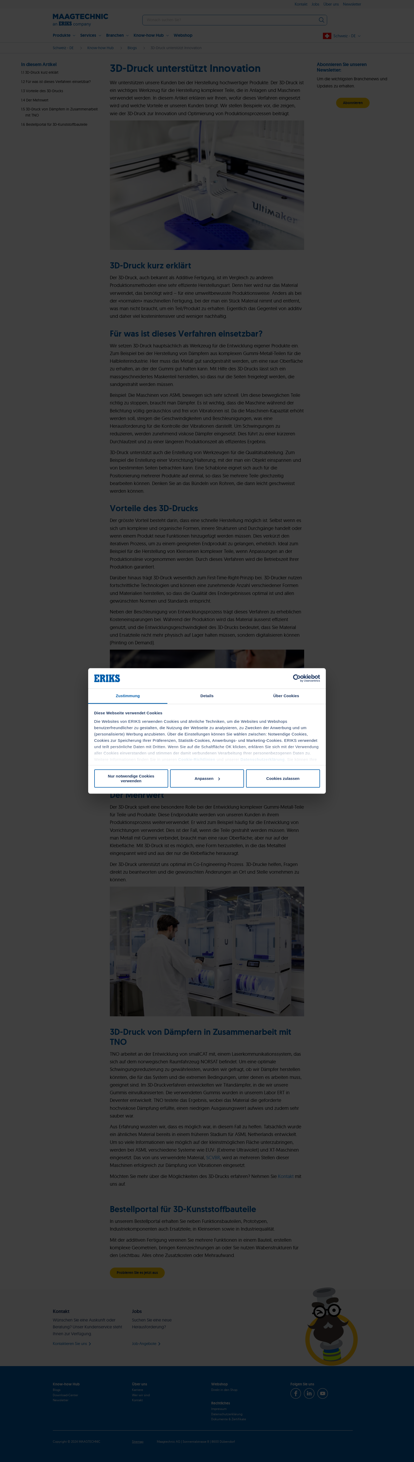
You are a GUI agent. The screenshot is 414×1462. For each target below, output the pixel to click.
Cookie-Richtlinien (196, 759)
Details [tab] (207, 695)
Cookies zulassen (283, 778)
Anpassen (207, 778)
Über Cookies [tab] (286, 695)
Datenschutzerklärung (263, 759)
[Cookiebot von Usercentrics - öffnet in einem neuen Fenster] (297, 678)
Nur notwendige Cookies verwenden (131, 778)
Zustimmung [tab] (128, 695)
